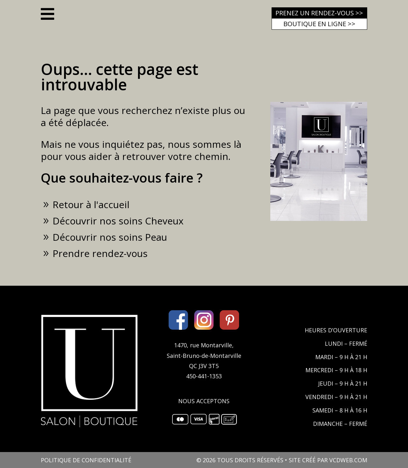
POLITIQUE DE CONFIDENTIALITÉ (86, 460)
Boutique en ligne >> (319, 23)
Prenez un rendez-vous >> (319, 13)
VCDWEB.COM (348, 460)
